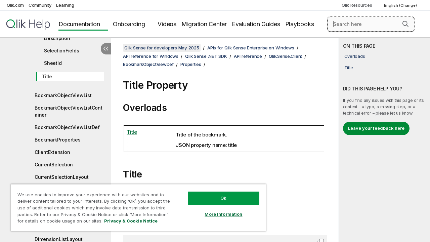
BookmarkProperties (58, 140)
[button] (405, 24)
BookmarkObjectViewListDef (67, 127)
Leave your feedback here (376, 128)
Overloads (354, 56)
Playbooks (299, 24)
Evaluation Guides (256, 24)
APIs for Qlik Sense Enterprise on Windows (250, 47)
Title (47, 76)
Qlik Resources (357, 5)
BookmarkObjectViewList (63, 95)
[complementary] (384, 140)
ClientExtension (52, 152)
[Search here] (371, 24)
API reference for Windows (150, 56)
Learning (65, 5)
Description (57, 38)
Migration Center (204, 24)
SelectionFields (61, 50)
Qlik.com (15, 5)
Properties (190, 64)
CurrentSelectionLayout (62, 177)
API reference (248, 56)
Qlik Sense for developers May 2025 (161, 47)
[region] (135, 205)
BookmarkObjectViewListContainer (68, 111)
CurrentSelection (54, 164)
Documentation (79, 24)
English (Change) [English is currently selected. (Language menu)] (401, 5)
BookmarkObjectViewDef (148, 64)
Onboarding (129, 24)
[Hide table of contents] (106, 48)
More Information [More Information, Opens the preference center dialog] (218, 209)
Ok (218, 193)
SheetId (52, 63)
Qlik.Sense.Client (285, 56)
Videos (167, 24)
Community (40, 5)
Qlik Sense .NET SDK (206, 56)
